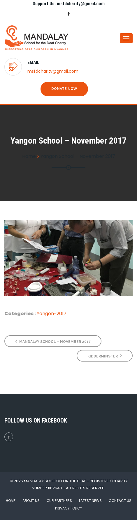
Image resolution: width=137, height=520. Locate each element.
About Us (31, 500)
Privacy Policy (68, 508)
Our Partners (59, 500)
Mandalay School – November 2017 (53, 341)
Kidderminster (104, 355)
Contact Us (120, 500)
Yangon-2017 (51, 313)
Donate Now (64, 89)
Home (10, 500)
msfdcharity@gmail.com (52, 71)
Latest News (90, 500)
